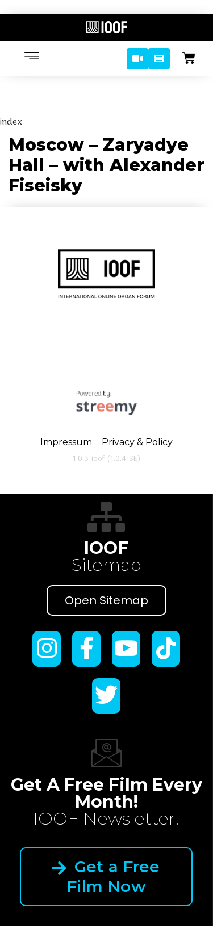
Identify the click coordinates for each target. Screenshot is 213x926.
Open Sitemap (106, 600)
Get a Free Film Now (106, 876)
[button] (137, 58)
